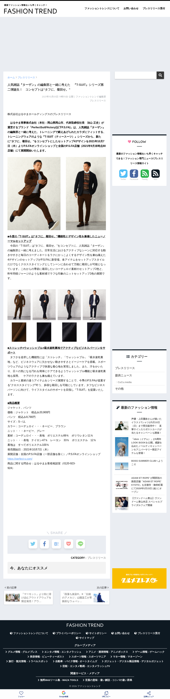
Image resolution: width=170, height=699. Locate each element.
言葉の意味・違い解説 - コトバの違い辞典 (108, 680)
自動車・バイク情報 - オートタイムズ (76, 661)
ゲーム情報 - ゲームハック (150, 652)
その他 (119, 389)
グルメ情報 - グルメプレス (22, 652)
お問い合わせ (131, 8)
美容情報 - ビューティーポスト (47, 657)
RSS (155, 179)
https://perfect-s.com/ (19, 458)
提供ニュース (123, 375)
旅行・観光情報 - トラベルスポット (28, 661)
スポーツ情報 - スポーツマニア (88, 657)
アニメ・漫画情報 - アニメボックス (108, 652)
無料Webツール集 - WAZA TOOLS (59, 680)
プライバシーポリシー (68, 633)
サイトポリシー (98, 633)
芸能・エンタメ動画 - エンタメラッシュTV (86, 666)
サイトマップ (86, 638)
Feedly (145, 179)
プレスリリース (96, 557)
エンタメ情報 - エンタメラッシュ (62, 652)
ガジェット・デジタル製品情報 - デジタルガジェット (134, 661)
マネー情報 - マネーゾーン (127, 657)
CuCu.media (124, 382)
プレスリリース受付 (154, 8)
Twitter (123, 179)
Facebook (134, 179)
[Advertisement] (85, 42)
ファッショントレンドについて (102, 8)
